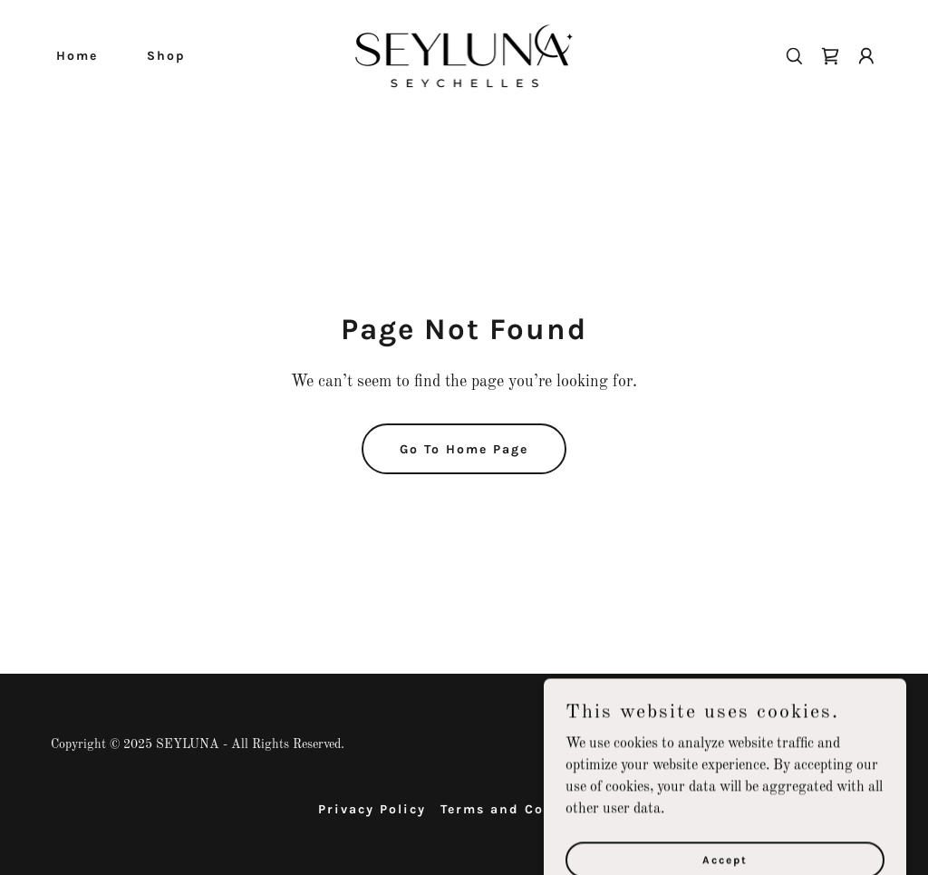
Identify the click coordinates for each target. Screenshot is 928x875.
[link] (464, 55)
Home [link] (77, 55)
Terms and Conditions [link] (525, 809)
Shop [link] (166, 55)
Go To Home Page (464, 449)
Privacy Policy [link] (372, 809)
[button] (866, 56)
